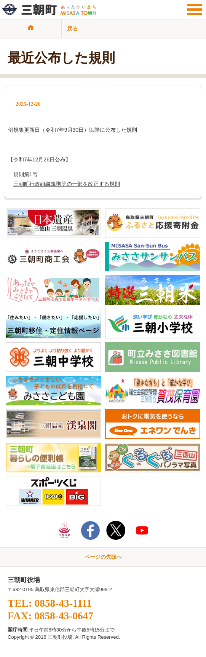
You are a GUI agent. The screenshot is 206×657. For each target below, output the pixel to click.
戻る (72, 29)
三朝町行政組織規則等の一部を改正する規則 (66, 184)
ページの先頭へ (103, 557)
